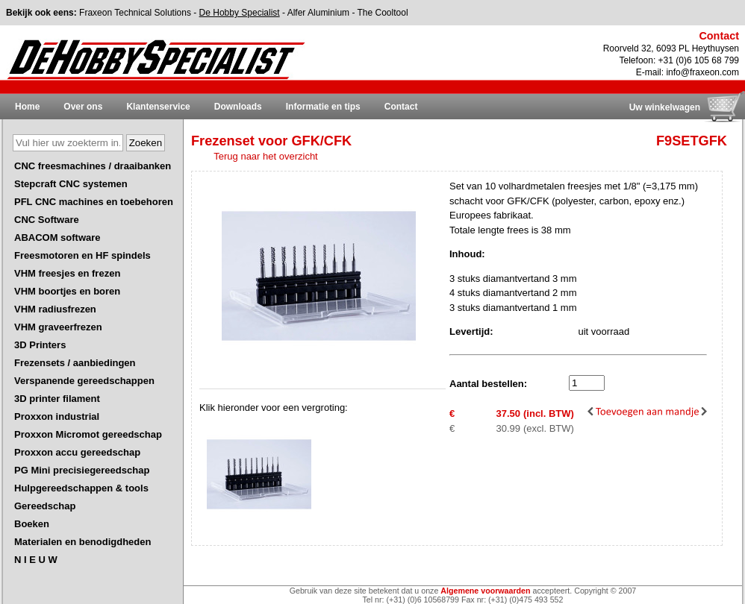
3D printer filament (57, 398)
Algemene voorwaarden (485, 590)
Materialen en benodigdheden (82, 541)
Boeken (31, 523)
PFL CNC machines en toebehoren (93, 201)
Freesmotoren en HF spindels (82, 255)
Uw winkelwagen (664, 107)
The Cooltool (383, 12)
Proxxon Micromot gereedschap (88, 434)
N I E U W (35, 559)
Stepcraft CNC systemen (71, 183)
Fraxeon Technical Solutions (135, 12)
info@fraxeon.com (702, 72)
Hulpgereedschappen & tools (81, 488)
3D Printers (40, 344)
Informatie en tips (323, 106)
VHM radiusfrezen (55, 309)
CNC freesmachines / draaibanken (92, 166)
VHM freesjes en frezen (67, 273)
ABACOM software (57, 237)
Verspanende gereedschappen (84, 380)
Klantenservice (158, 106)
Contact (401, 106)
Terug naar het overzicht (265, 156)
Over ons (82, 106)
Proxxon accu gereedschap (77, 452)
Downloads (238, 106)
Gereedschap (44, 506)
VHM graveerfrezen (58, 327)
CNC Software (46, 219)
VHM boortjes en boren (67, 291)
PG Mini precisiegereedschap (81, 470)
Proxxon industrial (56, 416)
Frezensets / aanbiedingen (75, 362)
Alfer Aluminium (318, 12)
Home (27, 106)
